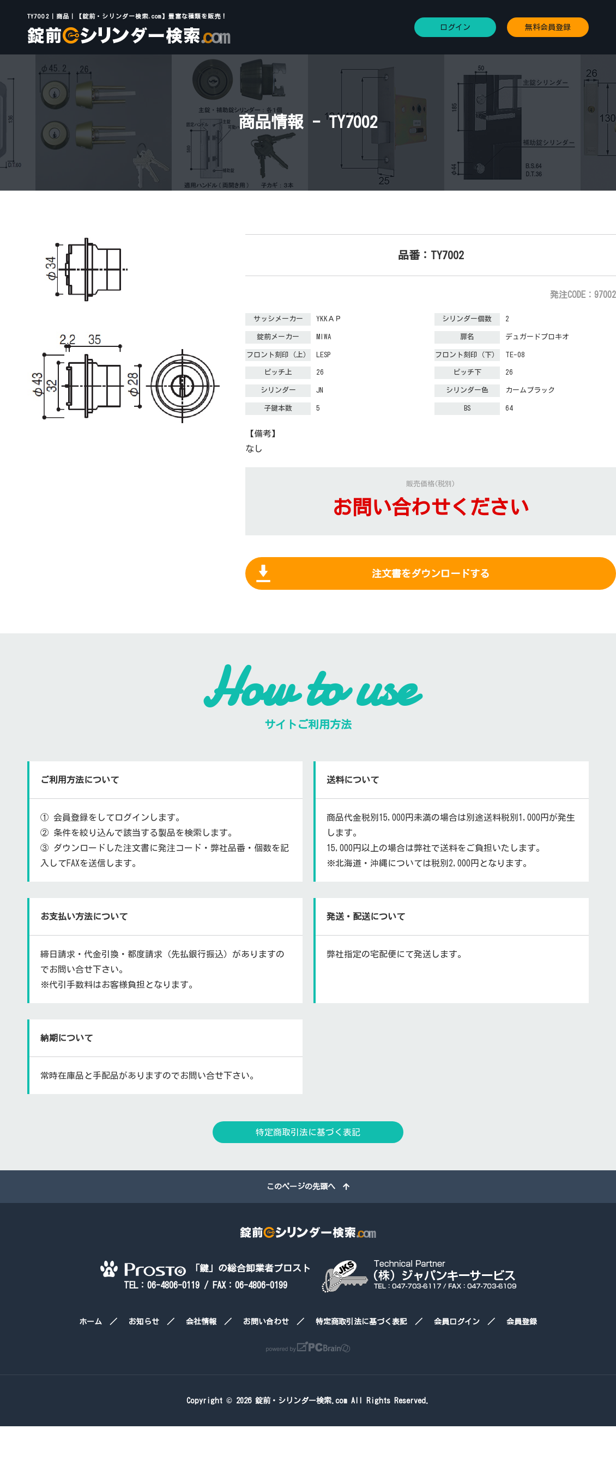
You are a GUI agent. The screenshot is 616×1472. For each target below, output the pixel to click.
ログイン (455, 27)
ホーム (90, 1322)
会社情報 (201, 1322)
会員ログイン (457, 1322)
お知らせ (144, 1322)
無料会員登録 (548, 27)
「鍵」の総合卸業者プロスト (205, 1268)
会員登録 (521, 1322)
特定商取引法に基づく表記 (308, 1132)
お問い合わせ (266, 1322)
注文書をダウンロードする (431, 573)
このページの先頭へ (308, 1186)
